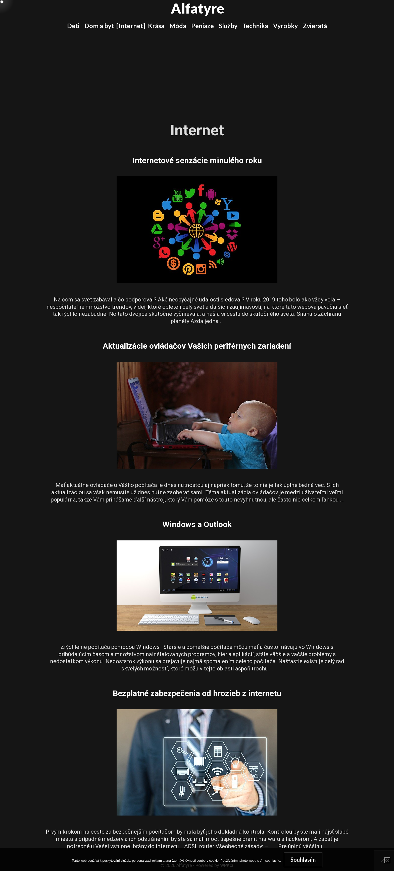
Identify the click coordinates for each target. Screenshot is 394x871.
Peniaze (202, 25)
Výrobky (285, 25)
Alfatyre (197, 8)
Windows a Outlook (197, 524)
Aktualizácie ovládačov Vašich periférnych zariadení (197, 346)
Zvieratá (315, 25)
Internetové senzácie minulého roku (197, 160)
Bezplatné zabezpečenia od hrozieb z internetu (197, 693)
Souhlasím (303, 859)
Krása (156, 25)
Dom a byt (99, 25)
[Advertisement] (197, 72)
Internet (131, 25)
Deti (73, 25)
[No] (387, 860)
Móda (177, 25)
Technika (255, 25)
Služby (228, 25)
